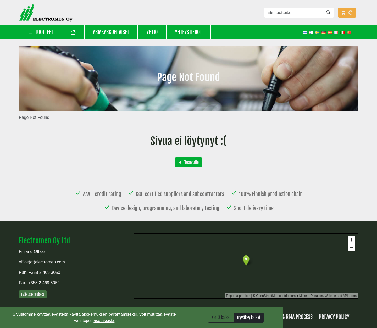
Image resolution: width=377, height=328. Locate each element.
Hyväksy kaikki (248, 317)
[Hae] (328, 13)
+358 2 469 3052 (44, 283)
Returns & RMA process (288, 317)
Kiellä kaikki (220, 317)
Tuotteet (40, 32)
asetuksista (103, 320)
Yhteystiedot (188, 32)
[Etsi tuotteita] (293, 13)
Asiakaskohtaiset (111, 32)
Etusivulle (188, 162)
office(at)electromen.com (42, 262)
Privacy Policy (334, 317)
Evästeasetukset (32, 294)
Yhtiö (152, 32)
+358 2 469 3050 (44, 272)
